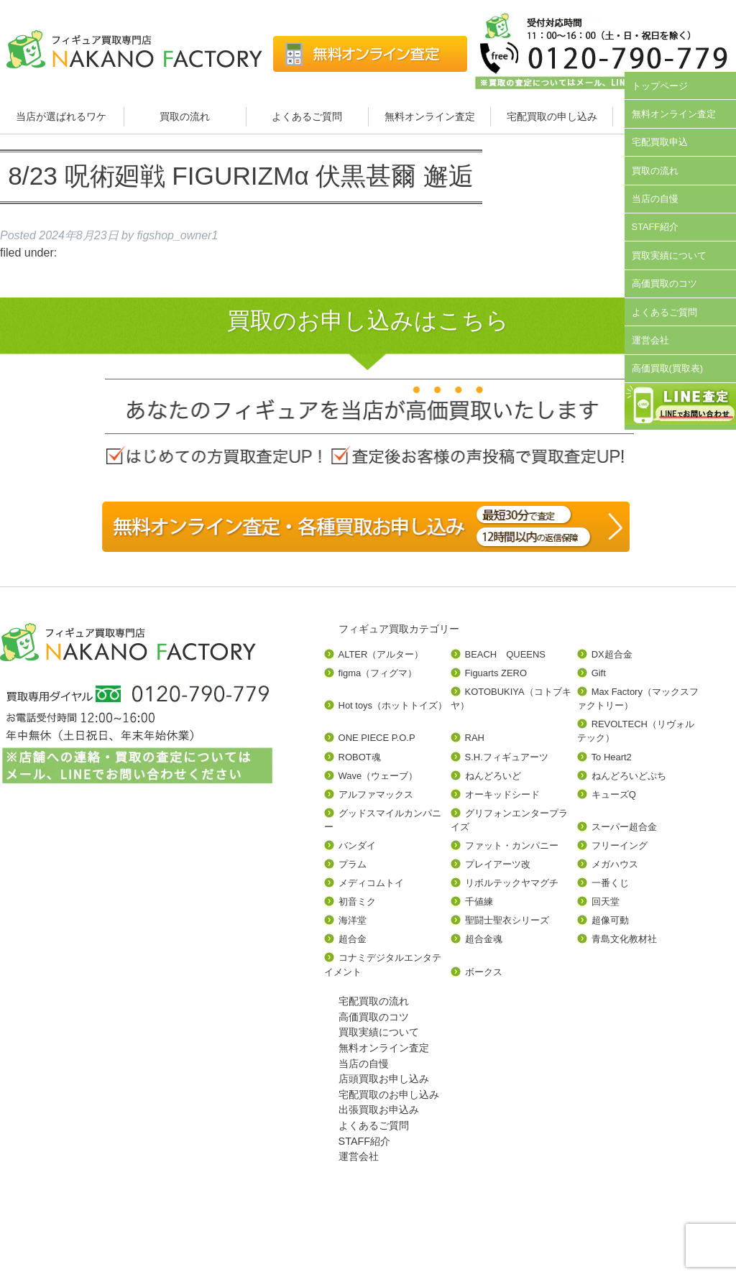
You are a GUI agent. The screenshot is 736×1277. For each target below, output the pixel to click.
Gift (599, 673)
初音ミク (357, 901)
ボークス (483, 972)
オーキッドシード (502, 794)
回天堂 (606, 901)
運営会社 (650, 340)
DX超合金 (612, 654)
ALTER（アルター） (381, 654)
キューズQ (614, 794)
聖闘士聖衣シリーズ (507, 920)
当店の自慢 (655, 198)
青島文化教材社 (624, 938)
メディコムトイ (371, 882)
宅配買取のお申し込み (389, 1094)
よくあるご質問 (307, 116)
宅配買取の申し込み (552, 116)
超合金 (353, 938)
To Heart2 (612, 757)
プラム (353, 864)
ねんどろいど (493, 775)
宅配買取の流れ (374, 1001)
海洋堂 (353, 920)
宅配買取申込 (660, 142)
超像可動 (610, 920)
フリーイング (620, 845)
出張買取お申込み (379, 1109)
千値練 (479, 901)
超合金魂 (483, 938)
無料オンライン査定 (430, 116)
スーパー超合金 (624, 826)
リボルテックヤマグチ (511, 882)
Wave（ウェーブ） (378, 775)
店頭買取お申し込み (384, 1078)
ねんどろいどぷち (629, 775)
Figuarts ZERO (496, 673)
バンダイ (357, 845)
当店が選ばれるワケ (62, 116)
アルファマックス (376, 794)
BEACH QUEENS (505, 654)
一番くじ (610, 882)
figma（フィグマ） (378, 673)
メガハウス (615, 864)
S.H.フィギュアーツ (506, 757)
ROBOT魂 (360, 757)
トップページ (660, 85)
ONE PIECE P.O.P (377, 737)
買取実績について (669, 255)
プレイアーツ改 (497, 864)
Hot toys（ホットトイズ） (393, 705)
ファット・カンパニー (511, 845)
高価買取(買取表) (668, 368)
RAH (474, 737)
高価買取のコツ (664, 283)
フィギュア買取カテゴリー (399, 629)
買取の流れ (185, 116)
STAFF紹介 (655, 226)
